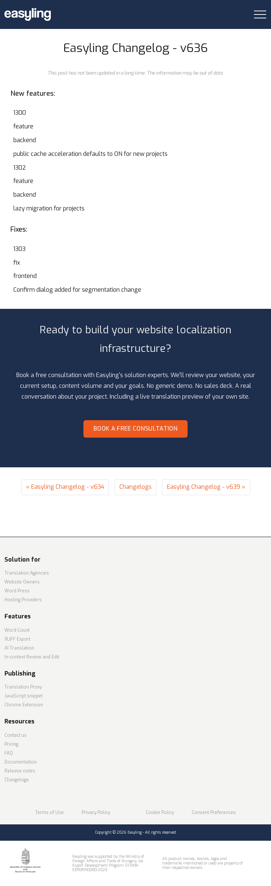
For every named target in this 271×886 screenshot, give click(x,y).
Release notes (19, 771)
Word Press (17, 591)
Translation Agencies (26, 573)
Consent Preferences (214, 812)
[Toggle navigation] (260, 14)
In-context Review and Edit (31, 657)
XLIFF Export (17, 639)
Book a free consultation (135, 428)
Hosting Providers (23, 600)
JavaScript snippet (23, 696)
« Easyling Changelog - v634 (65, 487)
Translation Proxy (23, 687)
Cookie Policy (160, 812)
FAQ (8, 753)
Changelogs (135, 487)
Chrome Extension (23, 705)
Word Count (17, 630)
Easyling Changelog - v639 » (206, 487)
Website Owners (22, 582)
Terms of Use (49, 812)
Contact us (15, 735)
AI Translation (19, 648)
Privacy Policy (96, 812)
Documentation (20, 762)
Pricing (11, 744)
